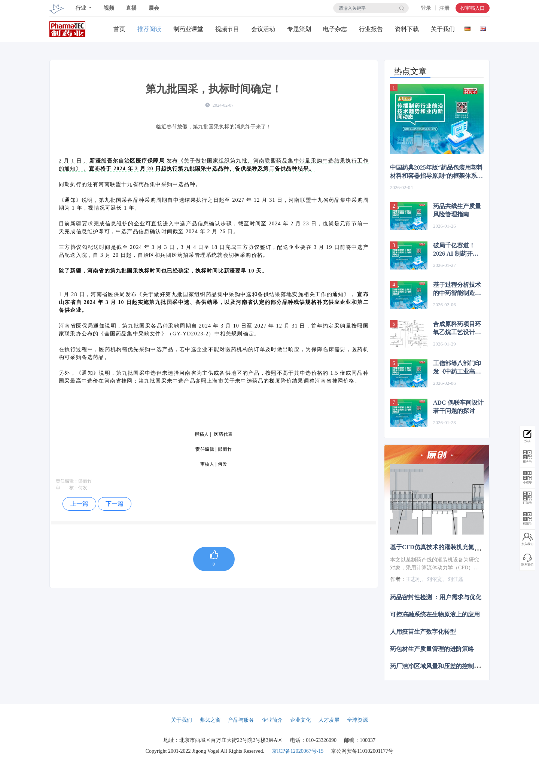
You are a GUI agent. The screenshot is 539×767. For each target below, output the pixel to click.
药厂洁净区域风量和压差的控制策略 (438, 666)
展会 (154, 8)
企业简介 (272, 720)
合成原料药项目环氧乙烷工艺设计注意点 (457, 329)
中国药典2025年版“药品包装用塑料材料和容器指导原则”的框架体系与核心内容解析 (436, 172)
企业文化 (300, 720)
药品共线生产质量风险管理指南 (457, 210)
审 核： (67, 487)
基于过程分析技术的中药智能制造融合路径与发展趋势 (457, 289)
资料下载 (407, 29)
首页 (119, 29)
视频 (109, 8)
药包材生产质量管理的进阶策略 (432, 649)
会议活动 (263, 29)
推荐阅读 (149, 29)
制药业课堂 (188, 29)
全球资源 (357, 720)
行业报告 (371, 29)
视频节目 (227, 29)
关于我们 (443, 29)
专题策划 (299, 29)
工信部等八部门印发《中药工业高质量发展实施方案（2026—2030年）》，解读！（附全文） (457, 368)
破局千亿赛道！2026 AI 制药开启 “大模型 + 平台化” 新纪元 (457, 250)
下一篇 (115, 503)
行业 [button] (82, 8)
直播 (131, 8)
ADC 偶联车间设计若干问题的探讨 (458, 406)
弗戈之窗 (210, 720)
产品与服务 (241, 720)
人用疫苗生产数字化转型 (423, 631)
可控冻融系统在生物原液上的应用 (435, 614)
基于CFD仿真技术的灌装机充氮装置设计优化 (450, 547)
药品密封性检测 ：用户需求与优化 (435, 597)
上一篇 (79, 503)
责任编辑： (67, 481)
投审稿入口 (472, 8)
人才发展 (329, 720)
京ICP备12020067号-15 (297, 751)
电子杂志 (335, 29)
